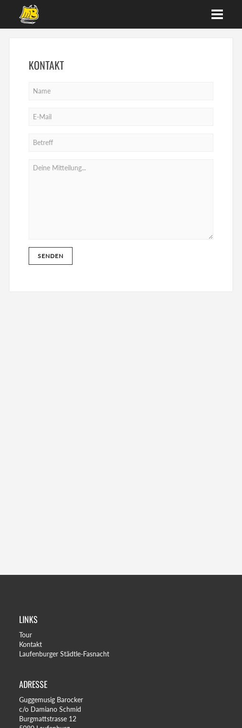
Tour (25, 635)
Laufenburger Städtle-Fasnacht (64, 654)
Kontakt (30, 644)
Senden (50, 256)
